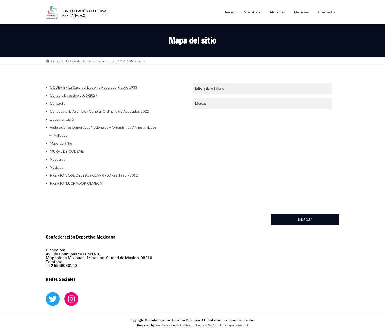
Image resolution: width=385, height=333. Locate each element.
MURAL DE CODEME (67, 151)
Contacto (57, 103)
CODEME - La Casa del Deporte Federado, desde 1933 (93, 87)
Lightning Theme (192, 325)
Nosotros (57, 159)
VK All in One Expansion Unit (228, 325)
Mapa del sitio (61, 143)
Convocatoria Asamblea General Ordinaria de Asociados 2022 (99, 111)
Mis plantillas (209, 88)
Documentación (62, 119)
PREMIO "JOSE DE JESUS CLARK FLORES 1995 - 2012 (94, 175)
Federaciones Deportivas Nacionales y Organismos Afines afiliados (103, 127)
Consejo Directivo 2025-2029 (73, 95)
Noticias (56, 167)
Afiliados (60, 135)
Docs (200, 103)
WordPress (163, 325)
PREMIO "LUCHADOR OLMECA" (76, 183)
